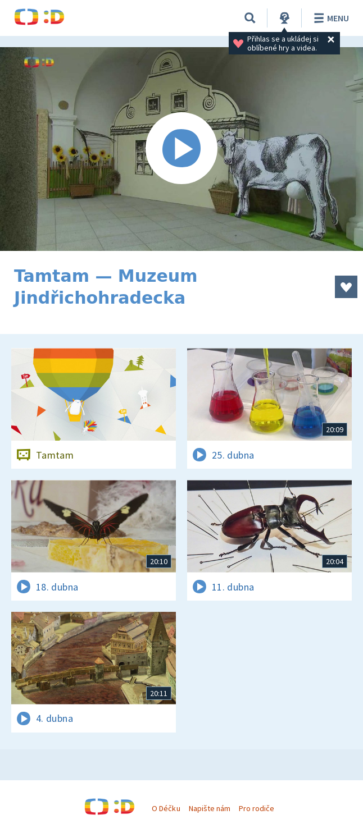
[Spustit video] (181, 149)
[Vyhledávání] (250, 18)
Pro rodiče (256, 808)
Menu (329, 18)
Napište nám (209, 808)
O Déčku (166, 808)
